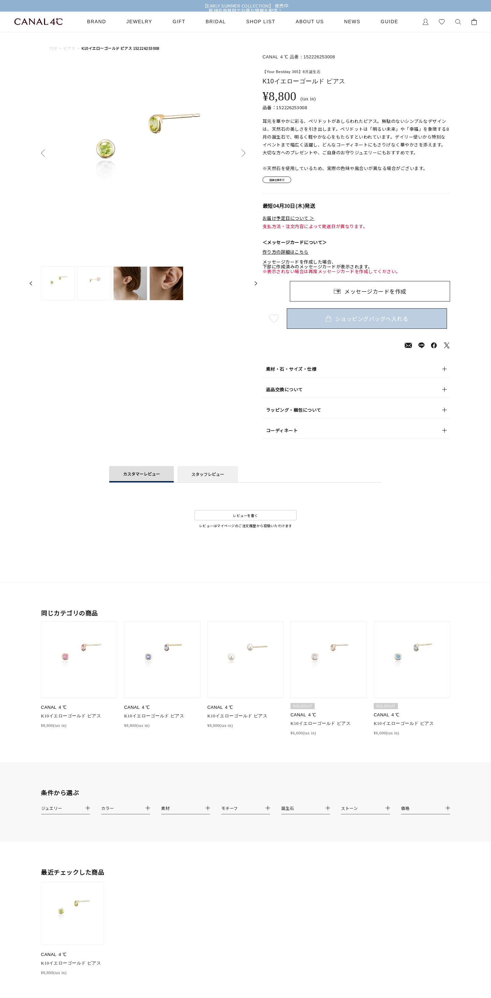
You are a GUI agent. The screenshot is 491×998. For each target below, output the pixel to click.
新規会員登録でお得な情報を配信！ (245, 10)
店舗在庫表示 (282, 181)
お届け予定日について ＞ (288, 220)
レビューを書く (245, 517)
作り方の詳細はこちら (286, 254)
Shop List (260, 21)
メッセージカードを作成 (375, 293)
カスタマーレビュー (141, 476)
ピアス (69, 48)
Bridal (216, 21)
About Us (310, 21)
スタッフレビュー (207, 476)
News (352, 21)
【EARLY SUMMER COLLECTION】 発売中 (246, 5)
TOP (53, 48)
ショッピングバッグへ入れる (370, 321)
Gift (179, 21)
